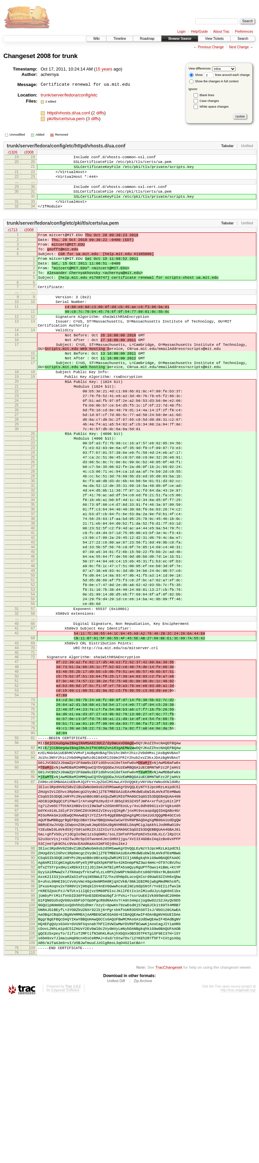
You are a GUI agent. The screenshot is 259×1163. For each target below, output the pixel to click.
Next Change (239, 47)
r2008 (28, 153)
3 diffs (93, 118)
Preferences (244, 31)
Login (181, 31)
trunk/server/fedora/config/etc (69, 95)
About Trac (221, 31)
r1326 (12, 153)
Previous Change (211, 47)
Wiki (96, 38)
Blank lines (207, 95)
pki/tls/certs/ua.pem (66, 118)
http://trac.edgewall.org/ (238, 1154)
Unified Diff (116, 1145)
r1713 (12, 242)
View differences (200, 68)
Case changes (209, 101)
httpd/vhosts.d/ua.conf (69, 112)
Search (242, 38)
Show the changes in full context (214, 81)
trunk (70, 55)
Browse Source (179, 38)
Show (196, 75)
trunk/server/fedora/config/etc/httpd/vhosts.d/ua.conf (66, 145)
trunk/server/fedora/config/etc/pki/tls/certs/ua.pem (63, 235)
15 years (103, 69)
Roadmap (147, 38)
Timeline (119, 38)
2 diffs (98, 112)
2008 (44, 55)
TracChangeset (168, 1131)
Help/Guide (199, 31)
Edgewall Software (65, 1154)
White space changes (214, 106)
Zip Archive (143, 1145)
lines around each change (227, 75)
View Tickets (214, 38)
